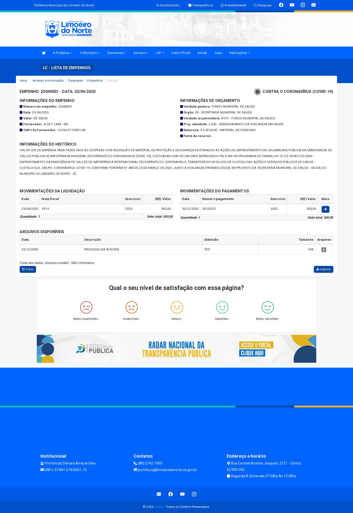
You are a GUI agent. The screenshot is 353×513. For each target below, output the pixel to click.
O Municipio (90, 53)
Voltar (28, 269)
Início (23, 80)
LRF (160, 53)
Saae (218, 53)
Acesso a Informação (48, 80)
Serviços (141, 53)
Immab (202, 53)
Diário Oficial (181, 53)
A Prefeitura (62, 53)
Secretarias (116, 53)
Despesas (75, 80)
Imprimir (323, 269)
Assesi (159, 507)
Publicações (239, 53)
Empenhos (95, 80)
